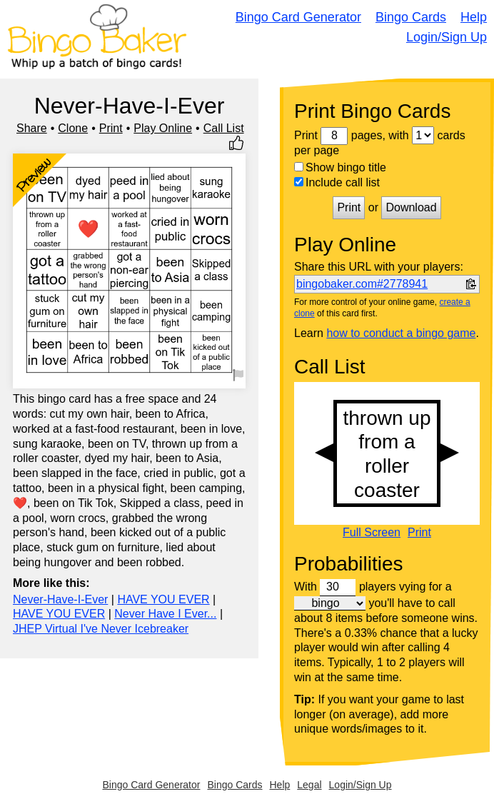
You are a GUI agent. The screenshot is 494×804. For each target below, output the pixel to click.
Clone (73, 128)
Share (31, 128)
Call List (223, 128)
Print (111, 128)
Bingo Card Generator (298, 17)
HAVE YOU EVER (163, 599)
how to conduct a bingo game (400, 333)
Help (473, 17)
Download (410, 207)
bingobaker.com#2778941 (362, 284)
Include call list (337, 182)
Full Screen (371, 532)
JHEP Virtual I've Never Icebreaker (100, 629)
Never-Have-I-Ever (60, 599)
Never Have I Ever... (165, 614)
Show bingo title (340, 167)
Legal (309, 785)
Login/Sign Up (446, 37)
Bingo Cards (410, 17)
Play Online (162, 128)
